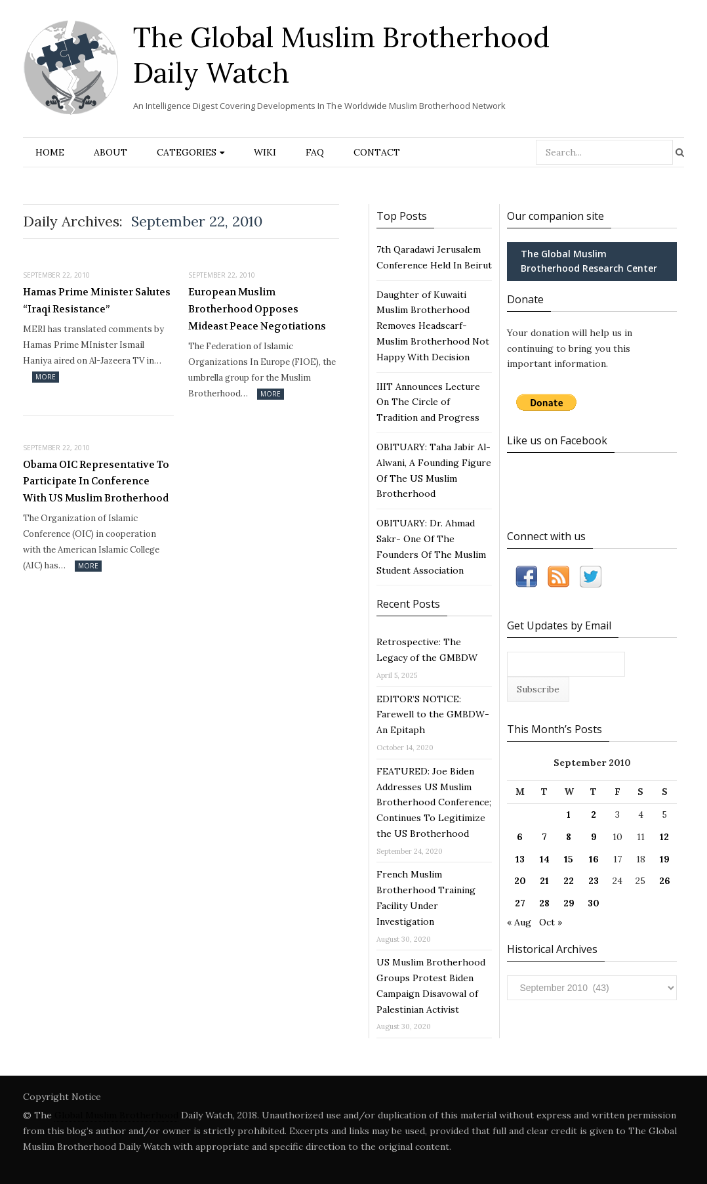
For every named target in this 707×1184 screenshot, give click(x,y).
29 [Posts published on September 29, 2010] (569, 903)
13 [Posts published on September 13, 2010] (520, 859)
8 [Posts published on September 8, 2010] (568, 837)
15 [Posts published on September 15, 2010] (568, 859)
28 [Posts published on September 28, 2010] (544, 903)
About (110, 152)
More (45, 376)
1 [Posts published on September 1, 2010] (569, 814)
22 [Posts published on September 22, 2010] (568, 881)
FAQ (315, 152)
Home (49, 152)
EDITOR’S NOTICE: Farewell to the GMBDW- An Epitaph (432, 714)
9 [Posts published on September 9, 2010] (594, 837)
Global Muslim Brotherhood (116, 1115)
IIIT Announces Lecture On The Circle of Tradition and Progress (428, 402)
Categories (186, 152)
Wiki (265, 152)
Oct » (550, 922)
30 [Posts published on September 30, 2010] (593, 903)
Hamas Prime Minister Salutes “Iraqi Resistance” (97, 300)
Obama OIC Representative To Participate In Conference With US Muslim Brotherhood (96, 481)
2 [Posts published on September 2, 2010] (593, 814)
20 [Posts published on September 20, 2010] (520, 881)
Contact (377, 152)
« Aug (519, 922)
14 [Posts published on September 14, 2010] (545, 859)
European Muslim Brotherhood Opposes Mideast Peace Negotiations (257, 308)
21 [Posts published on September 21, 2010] (544, 881)
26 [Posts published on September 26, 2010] (664, 881)
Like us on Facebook (557, 440)
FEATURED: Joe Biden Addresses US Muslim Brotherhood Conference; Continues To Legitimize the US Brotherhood (433, 802)
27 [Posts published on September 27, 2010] (520, 903)
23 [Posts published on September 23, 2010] (593, 881)
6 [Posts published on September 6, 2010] (520, 837)
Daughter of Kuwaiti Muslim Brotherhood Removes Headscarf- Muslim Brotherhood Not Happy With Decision (432, 326)
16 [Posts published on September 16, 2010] (594, 859)
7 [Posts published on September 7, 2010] (544, 837)
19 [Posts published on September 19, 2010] (665, 859)
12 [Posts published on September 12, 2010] (664, 837)
